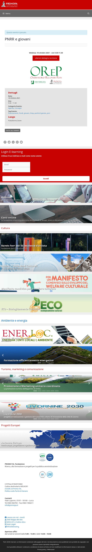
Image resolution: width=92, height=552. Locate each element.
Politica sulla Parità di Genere (16, 491)
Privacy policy (41, 549)
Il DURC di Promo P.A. (13, 489)
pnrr (48, 113)
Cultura (5, 228)
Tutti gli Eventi (12, 130)
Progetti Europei (10, 425)
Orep (32, 113)
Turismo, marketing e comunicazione (22, 369)
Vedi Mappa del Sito (14, 519)
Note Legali (10, 524)
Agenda (11, 108)
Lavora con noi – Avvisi (15, 517)
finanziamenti (13, 113)
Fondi (21, 113)
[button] (3, 355)
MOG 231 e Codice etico (15, 522)
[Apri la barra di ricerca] (88, 13)
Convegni (18, 108)
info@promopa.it (11, 505)
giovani (26, 113)
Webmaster (51, 549)
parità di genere (40, 113)
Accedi (46, 178)
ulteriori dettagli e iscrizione (46, 58)
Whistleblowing (12, 527)
